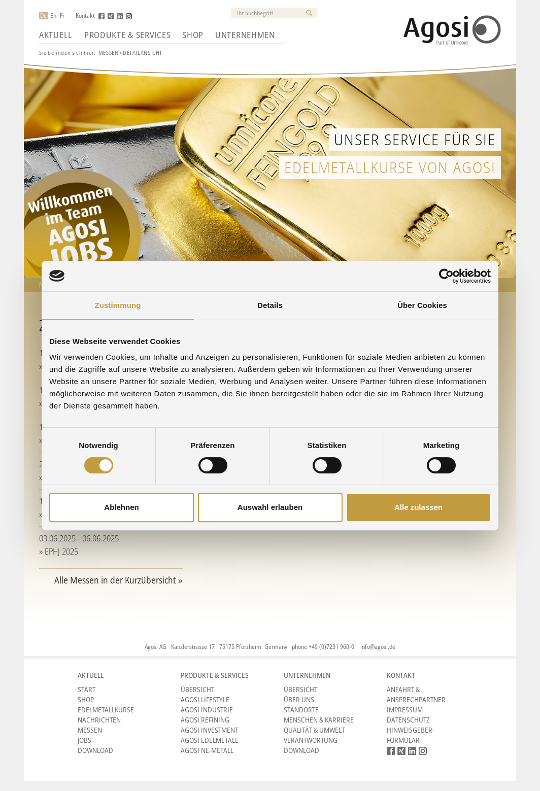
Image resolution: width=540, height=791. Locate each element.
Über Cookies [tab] (422, 305)
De (43, 15)
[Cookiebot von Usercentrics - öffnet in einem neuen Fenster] (446, 276)
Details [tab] (270, 305)
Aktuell (56, 35)
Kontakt (85, 15)
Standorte (301, 709)
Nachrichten (99, 720)
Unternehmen (245, 35)
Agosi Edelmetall (209, 740)
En (53, 15)
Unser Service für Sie (415, 139)
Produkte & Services (127, 35)
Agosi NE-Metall (207, 750)
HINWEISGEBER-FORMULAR (410, 735)
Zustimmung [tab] (118, 305)
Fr (62, 15)
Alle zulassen (418, 507)
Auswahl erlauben (270, 507)
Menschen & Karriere (319, 720)
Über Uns (299, 699)
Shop (193, 35)
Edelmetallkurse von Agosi (390, 167)
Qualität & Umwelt (314, 730)
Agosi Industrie (207, 709)
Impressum (405, 709)
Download (95, 750)
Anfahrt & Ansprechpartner (416, 694)
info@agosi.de (377, 646)
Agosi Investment (209, 730)
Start (86, 689)
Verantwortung (311, 740)
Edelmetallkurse (106, 709)
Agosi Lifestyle (205, 699)
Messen (108, 52)
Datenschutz (408, 720)
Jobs (84, 740)
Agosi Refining (205, 720)
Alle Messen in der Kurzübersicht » (118, 580)
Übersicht (197, 689)
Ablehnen (121, 507)
